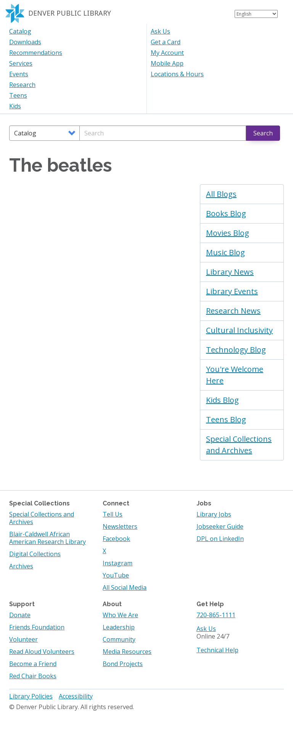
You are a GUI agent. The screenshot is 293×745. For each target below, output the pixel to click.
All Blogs (221, 194)
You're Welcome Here (234, 375)
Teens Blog (226, 419)
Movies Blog (227, 233)
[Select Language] (256, 14)
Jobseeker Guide (219, 526)
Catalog (20, 31)
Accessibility (76, 696)
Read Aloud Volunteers (41, 651)
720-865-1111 (215, 615)
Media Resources (127, 651)
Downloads (25, 42)
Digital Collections (35, 554)
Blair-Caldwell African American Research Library (47, 538)
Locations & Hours (177, 74)
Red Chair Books (32, 676)
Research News (233, 311)
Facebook (116, 538)
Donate (20, 615)
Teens (18, 95)
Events (18, 74)
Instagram (117, 563)
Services (20, 63)
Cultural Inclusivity (239, 330)
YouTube (116, 575)
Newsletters (120, 526)
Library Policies (31, 696)
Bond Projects (123, 664)
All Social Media (124, 587)
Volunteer (23, 639)
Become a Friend (32, 664)
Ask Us (160, 31)
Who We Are (120, 615)
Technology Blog (236, 349)
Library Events (232, 291)
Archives (21, 566)
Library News (230, 272)
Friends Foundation (36, 627)
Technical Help (217, 650)
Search (263, 133)
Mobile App (167, 63)
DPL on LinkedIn (220, 538)
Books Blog (226, 213)
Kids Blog (222, 400)
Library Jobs (213, 514)
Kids (15, 106)
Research (22, 84)
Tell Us (112, 514)
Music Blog (225, 252)
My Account (167, 52)
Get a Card (165, 42)
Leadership (119, 627)
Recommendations (35, 52)
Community (119, 639)
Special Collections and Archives (239, 444)
